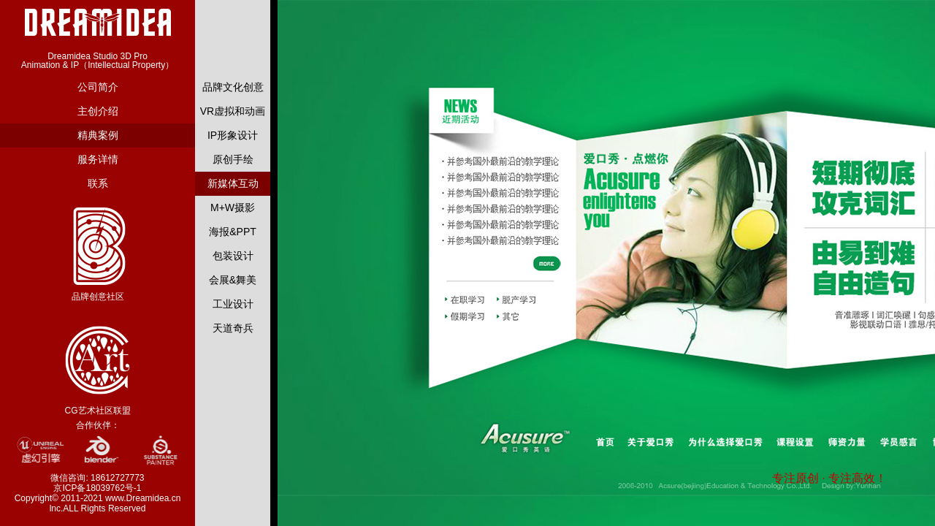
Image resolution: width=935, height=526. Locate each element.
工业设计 (233, 304)
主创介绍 (97, 111)
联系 (98, 183)
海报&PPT (232, 231)
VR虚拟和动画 (232, 111)
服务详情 (97, 159)
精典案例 (97, 135)
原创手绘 (233, 159)
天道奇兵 (233, 328)
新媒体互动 (233, 183)
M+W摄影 (232, 207)
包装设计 (233, 256)
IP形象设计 (232, 135)
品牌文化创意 (233, 87)
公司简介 (97, 87)
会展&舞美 (232, 280)
